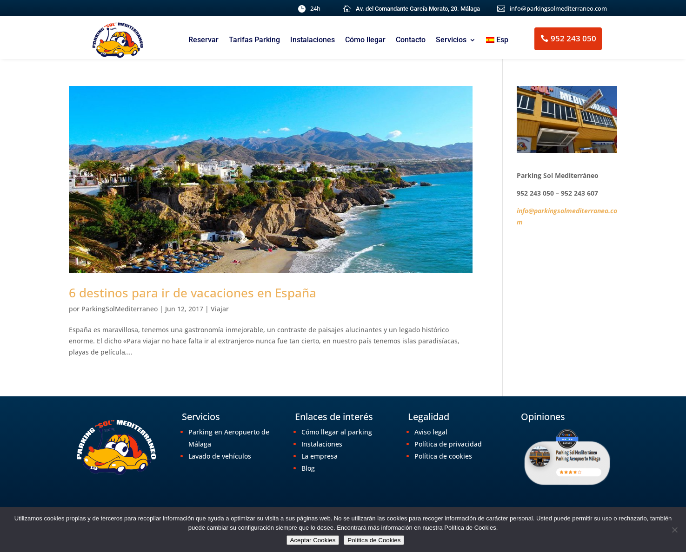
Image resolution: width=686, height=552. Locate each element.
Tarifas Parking (254, 40)
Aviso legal (430, 431)
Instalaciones (312, 40)
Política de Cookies (373, 540)
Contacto (411, 40)
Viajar (220, 308)
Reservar (203, 40)
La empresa (319, 456)
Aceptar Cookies (313, 540)
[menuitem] (497, 42)
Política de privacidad (448, 444)
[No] (674, 529)
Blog (308, 468)
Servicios (451, 40)
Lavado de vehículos (219, 456)
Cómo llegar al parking (336, 431)
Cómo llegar (365, 40)
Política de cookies (443, 456)
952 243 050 (573, 38)
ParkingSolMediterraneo (119, 308)
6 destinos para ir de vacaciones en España (192, 292)
